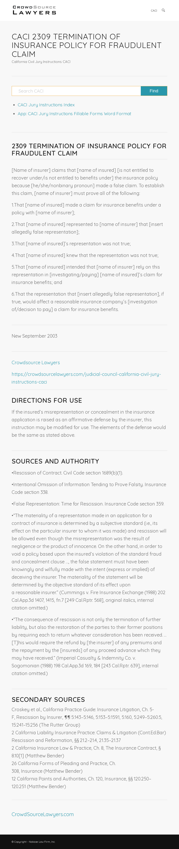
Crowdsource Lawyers (36, 362)
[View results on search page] (154, 91)
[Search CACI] (89, 91)
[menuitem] (154, 10)
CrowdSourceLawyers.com (43, 814)
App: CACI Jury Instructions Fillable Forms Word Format (74, 113)
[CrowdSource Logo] (34, 10)
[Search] (163, 10)
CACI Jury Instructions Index (46, 104)
